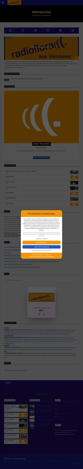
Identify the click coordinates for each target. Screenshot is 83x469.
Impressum (48, 254)
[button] (41, 247)
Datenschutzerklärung (38, 254)
